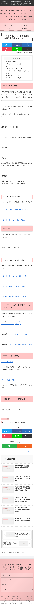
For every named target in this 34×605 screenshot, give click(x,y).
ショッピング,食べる (7, 422)
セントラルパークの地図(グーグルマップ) (15, 209)
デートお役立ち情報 (8, 380)
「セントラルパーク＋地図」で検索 (13, 220)
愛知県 (23, 422)
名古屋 (17, 422)
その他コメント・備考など (13, 78)
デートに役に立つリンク (13, 75)
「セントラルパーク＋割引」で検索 (13, 286)
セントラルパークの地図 (15, 64)
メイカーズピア (6, 580)
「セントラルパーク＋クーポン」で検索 (14, 276)
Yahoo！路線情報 (7, 362)
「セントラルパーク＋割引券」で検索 (13, 296)
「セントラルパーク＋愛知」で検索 (20, 344)
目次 (14, 58)
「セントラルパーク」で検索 (18, 334)
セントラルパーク (11, 61)
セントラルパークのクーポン (17, 68)
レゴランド (5, 589)
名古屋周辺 (5, 419)
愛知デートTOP (6, 575)
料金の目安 (9, 66)
